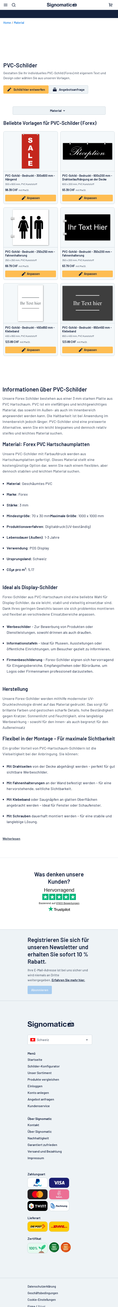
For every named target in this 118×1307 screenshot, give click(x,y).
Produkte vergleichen (43, 1076)
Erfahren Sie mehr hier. (68, 977)
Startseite (35, 1057)
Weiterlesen (11, 836)
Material (19, 22)
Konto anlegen (38, 1090)
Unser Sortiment (40, 1070)
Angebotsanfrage (71, 89)
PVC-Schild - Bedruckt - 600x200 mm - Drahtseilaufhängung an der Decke (87, 174)
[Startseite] (59, 1021)
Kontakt (33, 1122)
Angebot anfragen (41, 1096)
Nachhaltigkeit (38, 1135)
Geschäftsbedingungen (43, 1290)
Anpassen (30, 195)
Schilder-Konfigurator (44, 1063)
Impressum (36, 1155)
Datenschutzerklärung (42, 1283)
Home (7, 22)
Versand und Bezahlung (45, 1148)
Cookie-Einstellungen (42, 1297)
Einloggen (35, 1083)
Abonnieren (39, 987)
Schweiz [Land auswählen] (39, 1037)
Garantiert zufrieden (42, 1142)
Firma (31, 1303)
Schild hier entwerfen (26, 89)
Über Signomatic (40, 1128)
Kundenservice (39, 1103)
